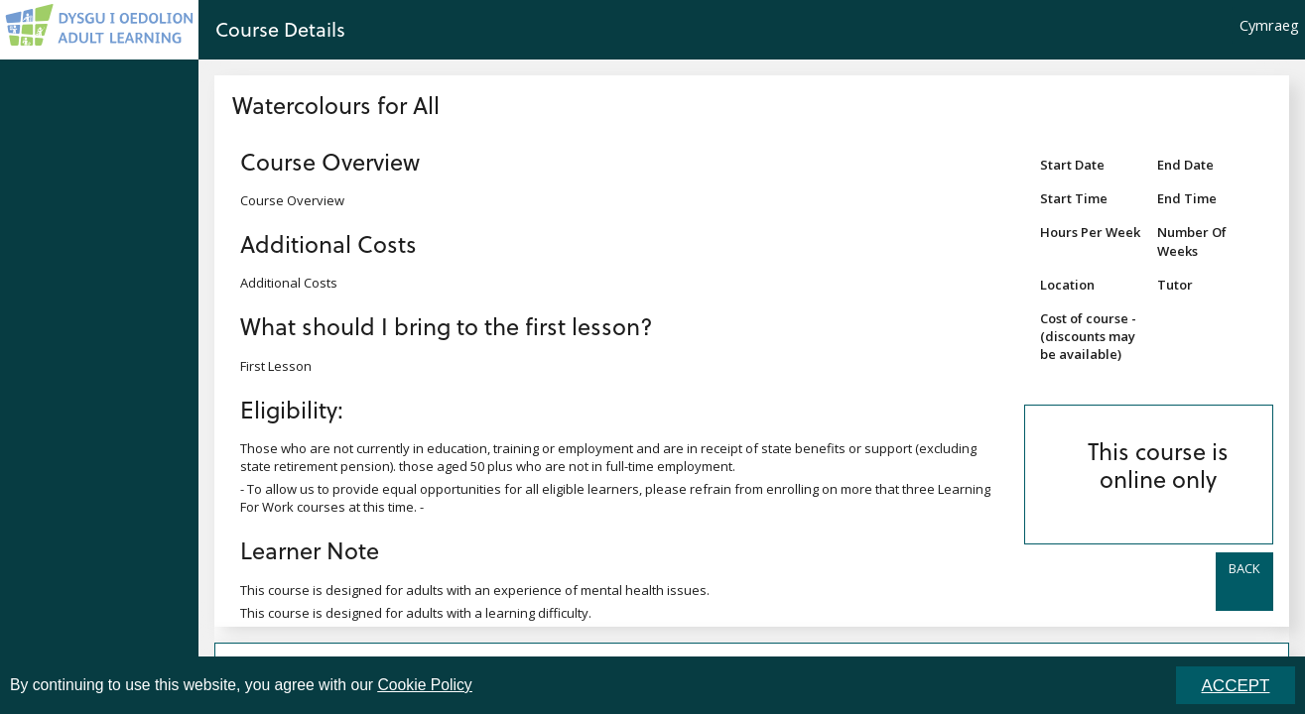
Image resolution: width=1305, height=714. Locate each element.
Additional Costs (328, 243)
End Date (1185, 165)
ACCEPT (1236, 685)
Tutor (1175, 285)
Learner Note (309, 550)
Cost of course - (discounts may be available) (1088, 336)
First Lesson (276, 366)
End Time (1187, 198)
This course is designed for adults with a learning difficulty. (415, 613)
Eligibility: (291, 409)
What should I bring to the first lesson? (446, 325)
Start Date (1072, 165)
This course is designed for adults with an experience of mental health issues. (475, 590)
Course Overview (330, 161)
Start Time (1074, 198)
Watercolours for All (336, 104)
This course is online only (1158, 464)
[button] (1244, 581)
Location (1067, 285)
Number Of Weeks (1192, 241)
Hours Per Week (1090, 232)
